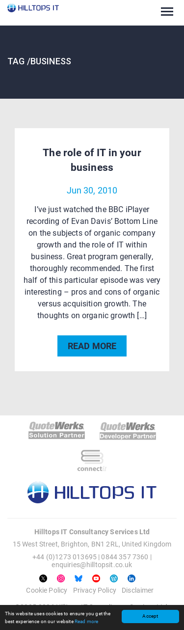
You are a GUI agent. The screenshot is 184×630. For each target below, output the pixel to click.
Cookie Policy (46, 590)
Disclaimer (138, 590)
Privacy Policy (94, 590)
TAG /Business (39, 61)
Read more (86, 621)
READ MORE (92, 346)
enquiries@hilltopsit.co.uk (92, 565)
